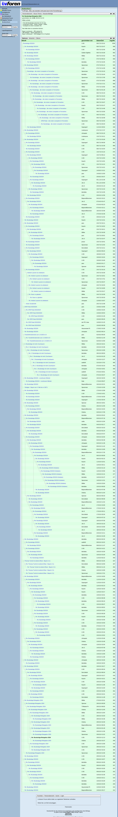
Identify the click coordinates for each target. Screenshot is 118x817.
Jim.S (83, 183)
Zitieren (38, 38)
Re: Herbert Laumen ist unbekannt (38, 275)
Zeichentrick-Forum (7, 18)
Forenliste (40, 795)
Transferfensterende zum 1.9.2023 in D (36, 334)
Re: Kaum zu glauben (35, 294)
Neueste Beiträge (48, 13)
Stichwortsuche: (7, 25)
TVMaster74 (85, 706)
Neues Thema (38, 13)
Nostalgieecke (6, 12)
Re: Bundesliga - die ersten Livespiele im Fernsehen (43, 74)
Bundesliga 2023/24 (28, 43)
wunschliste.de (11, 36)
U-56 (33, 18)
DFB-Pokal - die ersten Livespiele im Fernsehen (54, 121)
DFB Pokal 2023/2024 (31, 306)
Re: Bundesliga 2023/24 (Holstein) (49, 468)
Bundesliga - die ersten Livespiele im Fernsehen (40, 71)
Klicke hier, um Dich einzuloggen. (47, 803)
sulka (83, 421)
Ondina (84, 406)
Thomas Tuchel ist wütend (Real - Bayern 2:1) (37, 561)
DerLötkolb (85, 248)
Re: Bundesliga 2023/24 (31, 46)
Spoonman (85, 65)
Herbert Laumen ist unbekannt (35, 272)
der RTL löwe (85, 322)
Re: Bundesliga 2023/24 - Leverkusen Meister (37, 378)
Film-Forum (5, 14)
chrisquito (84, 133)
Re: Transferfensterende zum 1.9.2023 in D (38, 337)
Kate (83, 381)
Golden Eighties (86, 52)
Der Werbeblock (6, 16)
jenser (83, 241)
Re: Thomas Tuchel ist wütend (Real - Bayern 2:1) (40, 564)
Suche (57, 795)
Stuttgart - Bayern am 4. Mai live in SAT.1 (36, 387)
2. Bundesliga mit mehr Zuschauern (35, 344)
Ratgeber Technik (7, 20)
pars (83, 173)
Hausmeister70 (86, 328)
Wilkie (83, 55)
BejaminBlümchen (87, 198)
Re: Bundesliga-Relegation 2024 (34, 700)
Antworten (32, 38)
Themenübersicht (27, 13)
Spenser (84, 266)
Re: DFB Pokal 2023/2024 (33, 310)
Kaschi (83, 46)
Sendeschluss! (6, 22)
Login (3, 30)
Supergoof (84, 127)
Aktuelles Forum (6, 10)
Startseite (4, 8)
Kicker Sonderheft (31, 303)
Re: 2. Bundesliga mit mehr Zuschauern (37, 347)
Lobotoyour (85, 130)
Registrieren (8, 30)
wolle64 (84, 362)
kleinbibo (84, 62)
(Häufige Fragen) (77, 812)
